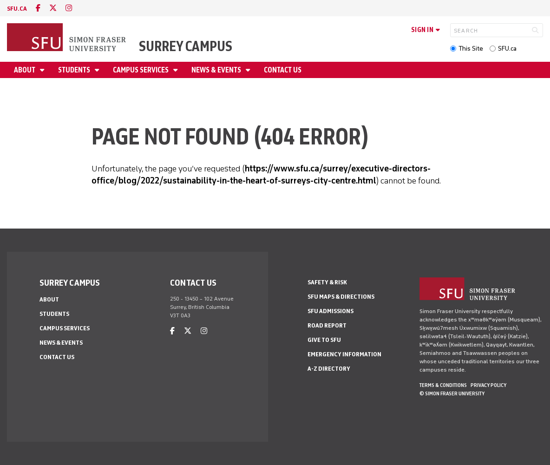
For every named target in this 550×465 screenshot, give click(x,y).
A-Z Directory (329, 369)
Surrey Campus (185, 46)
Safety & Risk (327, 282)
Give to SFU (324, 340)
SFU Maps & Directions (341, 297)
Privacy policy (488, 385)
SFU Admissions (331, 311)
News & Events (216, 69)
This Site (470, 48)
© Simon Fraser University (452, 393)
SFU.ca (507, 48)
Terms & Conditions (443, 385)
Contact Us (282, 69)
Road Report (327, 325)
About (25, 69)
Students (75, 69)
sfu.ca (17, 9)
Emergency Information (344, 354)
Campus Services (141, 69)
